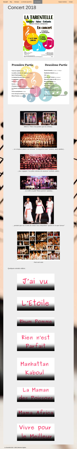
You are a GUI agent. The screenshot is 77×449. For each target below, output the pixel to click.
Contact (71, 1)
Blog (11, 1)
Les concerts (37, 1)
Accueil (5, 2)
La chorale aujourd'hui (26, 1)
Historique (16, 1)
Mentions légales (22, 447)
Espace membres (63, 1)
